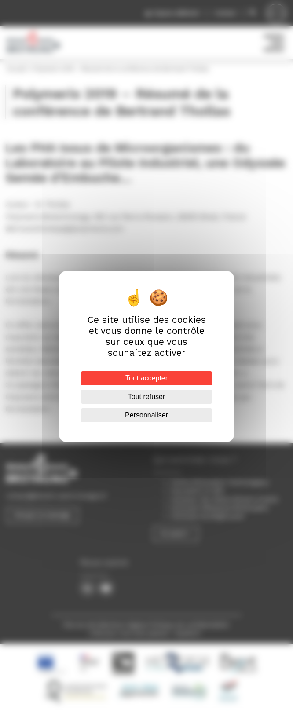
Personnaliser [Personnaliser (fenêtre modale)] (146, 415)
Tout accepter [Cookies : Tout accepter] (146, 378)
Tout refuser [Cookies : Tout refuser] (146, 396)
